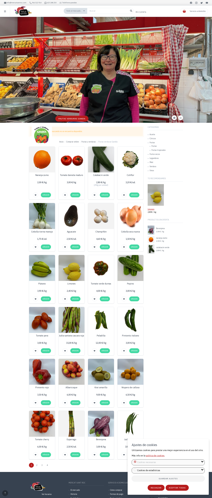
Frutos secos (155, 154)
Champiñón (101, 231)
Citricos (153, 138)
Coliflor (130, 175)
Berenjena (101, 439)
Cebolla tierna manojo (42, 231)
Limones (71, 283)
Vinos (152, 170)
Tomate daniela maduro (71, 175)
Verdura (153, 166)
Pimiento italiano (130, 335)
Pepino (130, 283)
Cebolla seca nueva (130, 231)
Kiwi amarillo (101, 387)
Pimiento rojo (42, 387)
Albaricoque (71, 387)
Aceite (152, 134)
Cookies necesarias (146, 462)
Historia (73, 494)
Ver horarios (47, 494)
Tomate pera (42, 335)
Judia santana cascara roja (71, 335)
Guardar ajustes (168, 478)
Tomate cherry (42, 439)
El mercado (75, 490)
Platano (42, 283)
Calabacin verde (101, 175)
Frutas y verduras (88, 142)
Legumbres (154, 158)
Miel (151, 162)
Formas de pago (116, 494)
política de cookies (155, 455)
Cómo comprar (116, 490)
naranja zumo (161, 238)
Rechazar (156, 488)
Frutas (152, 142)
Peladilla (101, 335)
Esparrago (71, 439)
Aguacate (71, 231)
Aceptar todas (177, 488)
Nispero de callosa (130, 387)
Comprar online (72, 142)
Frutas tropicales (158, 150)
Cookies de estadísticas (148, 470)
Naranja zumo (42, 175)
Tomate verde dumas (101, 283)
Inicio (61, 142)
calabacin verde (162, 247)
